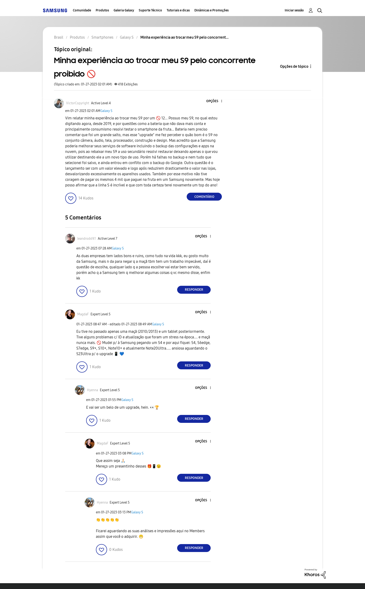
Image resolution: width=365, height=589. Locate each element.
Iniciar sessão (294, 10)
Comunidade (82, 10)
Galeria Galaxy (124, 10)
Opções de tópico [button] (294, 66)
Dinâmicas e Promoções (211, 10)
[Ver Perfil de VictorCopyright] (77, 103)
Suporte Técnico (150, 10)
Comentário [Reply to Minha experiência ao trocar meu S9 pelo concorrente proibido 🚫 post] (204, 197)
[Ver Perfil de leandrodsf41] (86, 239)
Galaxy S (106, 111)
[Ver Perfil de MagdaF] (83, 314)
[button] (214, 101)
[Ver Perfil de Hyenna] (92, 390)
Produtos (102, 10)
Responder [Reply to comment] (194, 290)
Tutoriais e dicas (178, 10)
